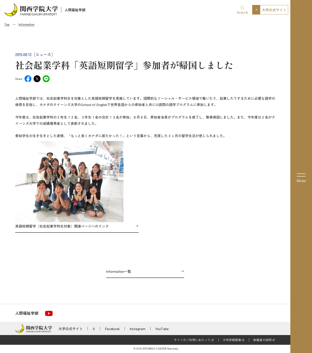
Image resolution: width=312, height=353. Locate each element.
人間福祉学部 (75, 9)
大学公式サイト (274, 9)
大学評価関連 (232, 340)
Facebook (112, 328)
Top (7, 24)
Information (26, 24)
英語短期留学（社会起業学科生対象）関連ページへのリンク (62, 226)
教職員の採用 (262, 340)
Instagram (137, 328)
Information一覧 (118, 271)
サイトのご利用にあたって (192, 340)
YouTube (162, 328)
